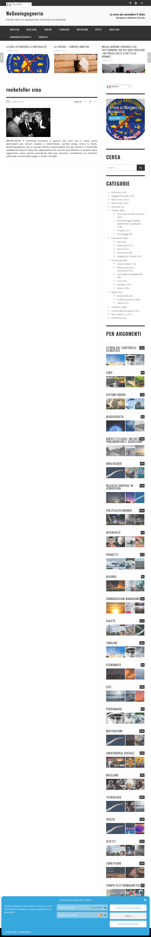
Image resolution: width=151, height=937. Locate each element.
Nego (128, 915)
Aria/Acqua (122, 245)
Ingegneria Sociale (120, 196)
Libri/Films (116, 307)
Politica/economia (125, 299)
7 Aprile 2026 (107, 60)
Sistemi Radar (123, 264)
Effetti (114, 292)
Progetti (121, 230)
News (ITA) (116, 199)
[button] (145, 900)
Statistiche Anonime (128, 907)
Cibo (119, 241)
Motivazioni (116, 238)
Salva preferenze (128, 924)
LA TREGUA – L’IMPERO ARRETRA (71, 47)
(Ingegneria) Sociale (126, 256)
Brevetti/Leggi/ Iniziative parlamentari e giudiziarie (124, 440)
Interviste (115, 206)
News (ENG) (117, 203)
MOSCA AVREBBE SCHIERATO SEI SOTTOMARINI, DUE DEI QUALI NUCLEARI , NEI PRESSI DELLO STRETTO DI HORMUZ (123, 51)
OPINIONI (116, 192)
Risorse (120, 249)
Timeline (115, 210)
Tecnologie (116, 260)
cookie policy (25, 931)
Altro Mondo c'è (119, 314)
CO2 (119, 281)
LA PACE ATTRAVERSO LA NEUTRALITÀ (26, 47)
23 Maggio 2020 (17, 101)
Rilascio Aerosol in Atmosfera (119, 487)
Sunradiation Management (130, 274)
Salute (120, 303)
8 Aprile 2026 (11, 50)
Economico (122, 252)
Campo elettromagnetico (123, 310)
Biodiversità (122, 295)
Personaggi (122, 234)
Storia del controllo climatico (131, 214)
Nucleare (121, 284)
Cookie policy (10, 931)
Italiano (14, 4)
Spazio (120, 288)
